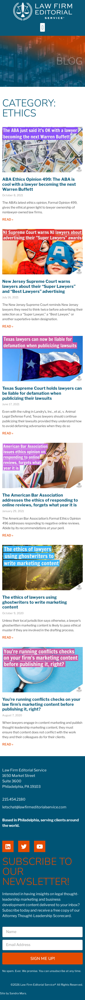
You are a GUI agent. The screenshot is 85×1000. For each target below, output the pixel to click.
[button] (42, 27)
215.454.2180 (13, 799)
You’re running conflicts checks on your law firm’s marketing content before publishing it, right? (41, 704)
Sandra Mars (18, 993)
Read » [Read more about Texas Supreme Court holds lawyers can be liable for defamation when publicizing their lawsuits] (7, 433)
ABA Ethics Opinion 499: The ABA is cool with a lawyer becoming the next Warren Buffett (39, 184)
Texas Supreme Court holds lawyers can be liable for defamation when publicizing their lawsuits (42, 393)
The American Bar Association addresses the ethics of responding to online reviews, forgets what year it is (40, 500)
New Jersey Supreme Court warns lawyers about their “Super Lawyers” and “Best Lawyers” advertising (38, 286)
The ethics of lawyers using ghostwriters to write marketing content (34, 602)
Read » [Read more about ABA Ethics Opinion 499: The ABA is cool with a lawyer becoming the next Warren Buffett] (7, 219)
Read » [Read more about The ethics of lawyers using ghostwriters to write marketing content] (7, 637)
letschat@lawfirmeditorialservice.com (34, 807)
